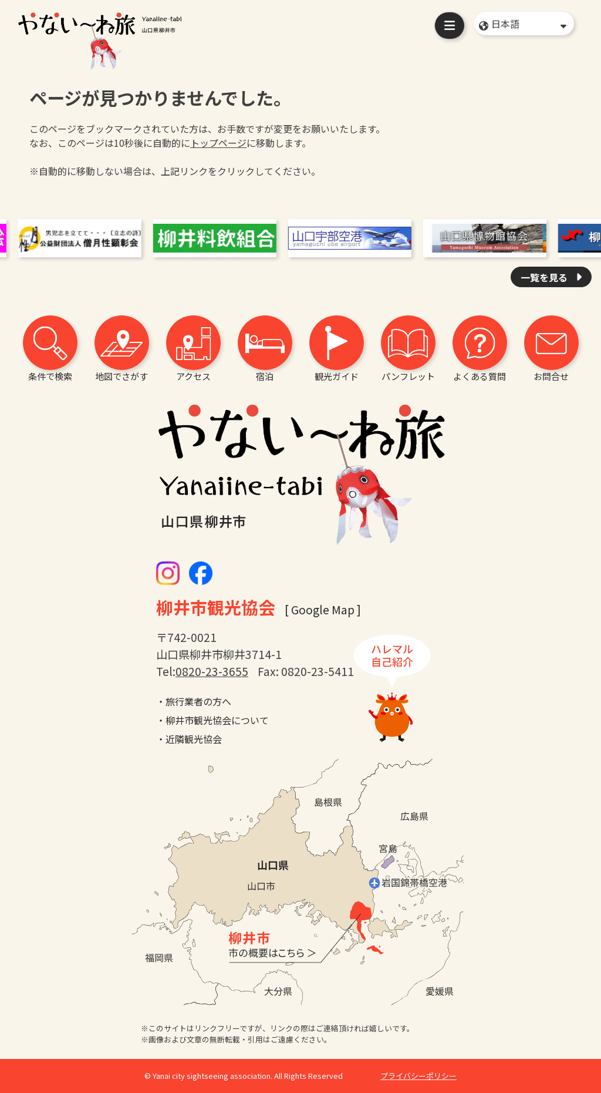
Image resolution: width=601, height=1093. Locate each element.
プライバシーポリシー (418, 1075)
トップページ (218, 143)
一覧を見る (545, 277)
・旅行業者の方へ (193, 701)
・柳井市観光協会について (212, 720)
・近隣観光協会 (189, 739)
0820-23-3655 (211, 671)
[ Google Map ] (323, 609)
